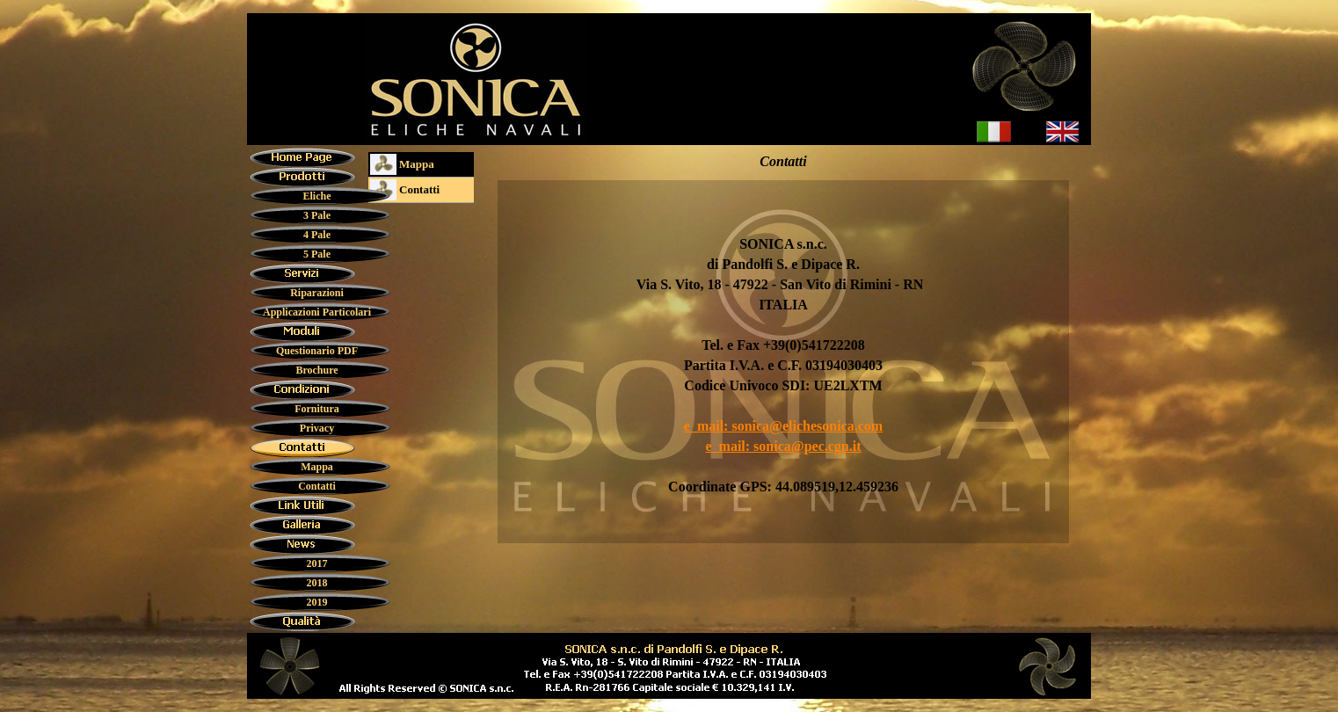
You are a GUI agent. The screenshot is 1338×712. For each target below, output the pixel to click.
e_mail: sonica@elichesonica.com (783, 425)
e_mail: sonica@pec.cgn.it (783, 446)
